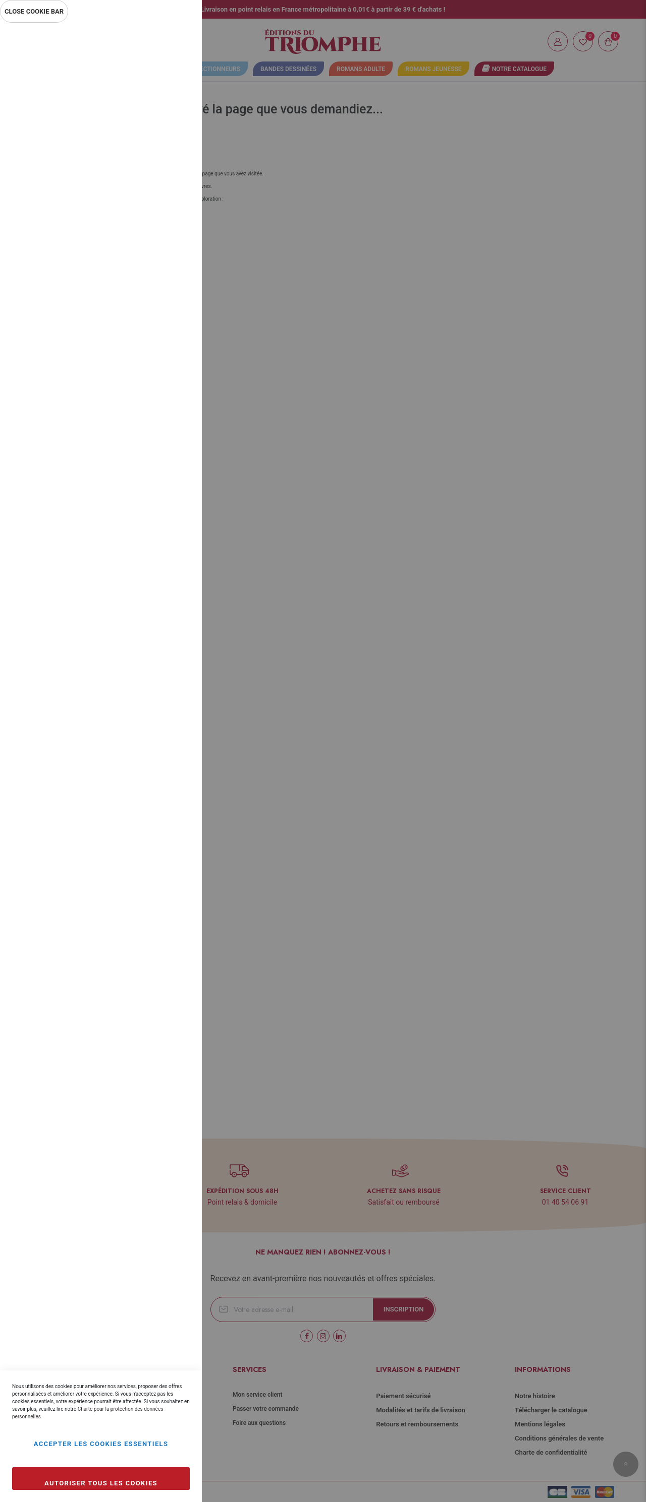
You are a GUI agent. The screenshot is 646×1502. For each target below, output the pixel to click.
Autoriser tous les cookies (100, 1483)
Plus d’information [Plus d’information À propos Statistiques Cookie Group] (160, 227)
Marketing (174, 271)
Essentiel (174, 42)
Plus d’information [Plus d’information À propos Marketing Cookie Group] (160, 336)
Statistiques (174, 162)
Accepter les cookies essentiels (101, 1444)
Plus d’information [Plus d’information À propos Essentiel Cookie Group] (160, 118)
